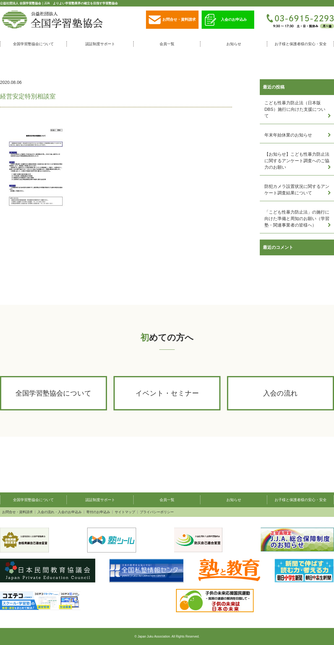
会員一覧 (167, 44)
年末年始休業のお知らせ (288, 134)
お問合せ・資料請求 (172, 20)
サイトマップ (125, 512)
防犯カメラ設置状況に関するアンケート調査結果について (296, 189)
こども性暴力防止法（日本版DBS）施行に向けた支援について (294, 109)
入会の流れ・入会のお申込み (59, 512)
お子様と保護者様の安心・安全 (301, 44)
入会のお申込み (226, 20)
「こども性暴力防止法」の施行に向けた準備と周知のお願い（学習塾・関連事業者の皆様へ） (296, 218)
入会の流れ (280, 393)
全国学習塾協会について (33, 44)
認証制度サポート (100, 44)
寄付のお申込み (98, 512)
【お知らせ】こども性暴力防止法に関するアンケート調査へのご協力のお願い (296, 161)
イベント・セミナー (167, 393)
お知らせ (233, 44)
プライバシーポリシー (157, 512)
